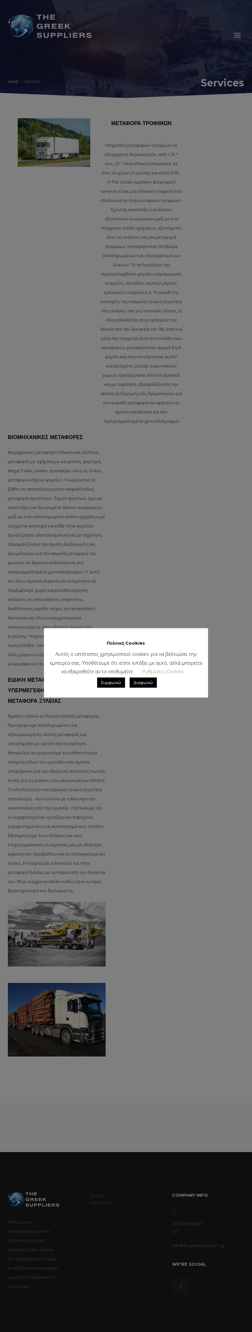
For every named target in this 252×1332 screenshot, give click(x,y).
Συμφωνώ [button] (111, 682)
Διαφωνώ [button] (143, 682)
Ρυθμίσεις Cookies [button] (163, 671)
